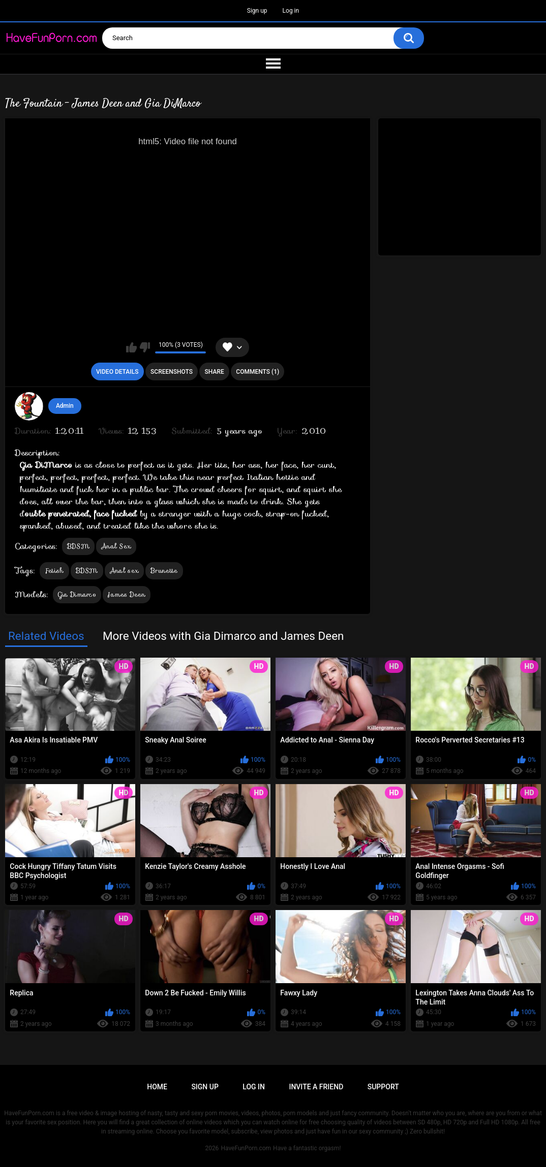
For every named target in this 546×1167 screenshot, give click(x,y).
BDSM (78, 546)
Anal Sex (116, 546)
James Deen (126, 594)
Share (214, 371)
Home (157, 1087)
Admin (65, 405)
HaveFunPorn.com (246, 1148)
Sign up (257, 10)
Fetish (54, 570)
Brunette (163, 570)
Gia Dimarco (77, 594)
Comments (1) (257, 371)
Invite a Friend (316, 1087)
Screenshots (171, 371)
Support (383, 1087)
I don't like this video (144, 347)
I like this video (131, 347)
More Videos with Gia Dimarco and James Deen (223, 635)
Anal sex (124, 570)
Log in (291, 10)
